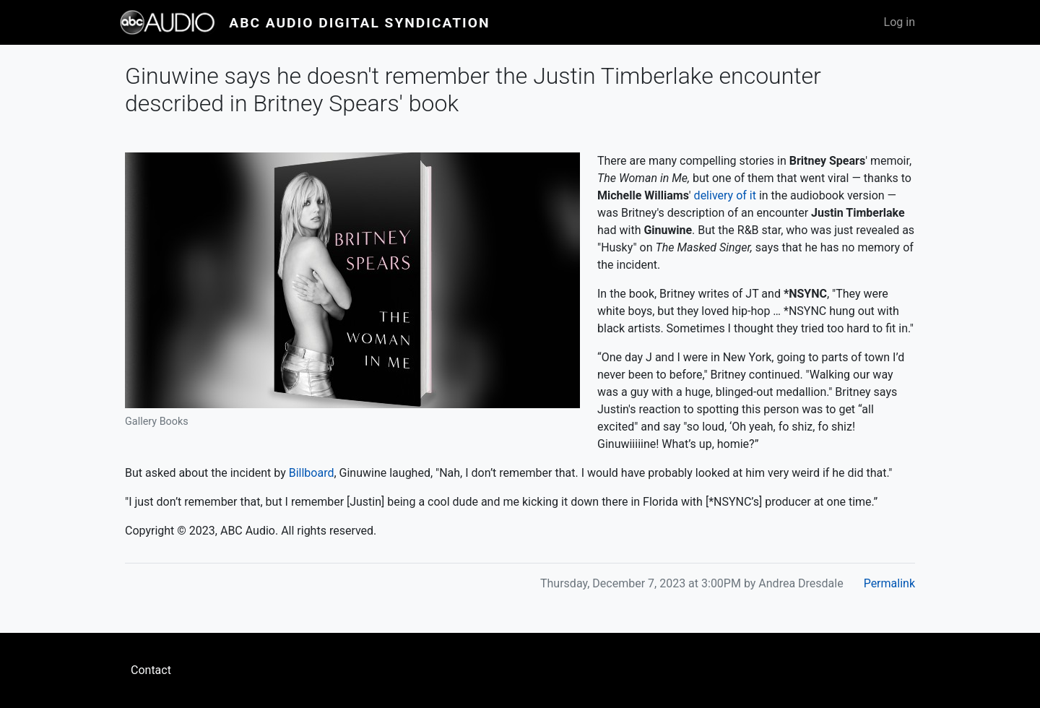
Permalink (889, 583)
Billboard (311, 473)
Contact (151, 670)
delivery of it (725, 195)
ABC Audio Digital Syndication (359, 22)
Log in (899, 22)
